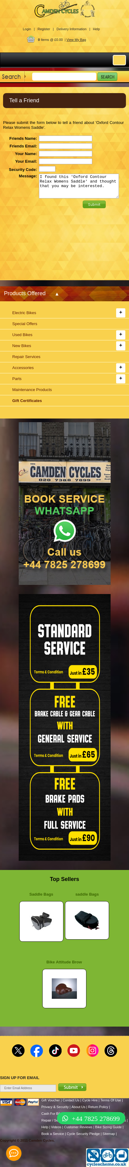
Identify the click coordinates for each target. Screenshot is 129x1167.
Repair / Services (54, 1120)
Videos (56, 1127)
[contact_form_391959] (13, 1153)
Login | (29, 29)
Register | (45, 29)
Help (96, 29)
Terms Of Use (111, 1100)
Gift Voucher (50, 1100)
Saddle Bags (41, 894)
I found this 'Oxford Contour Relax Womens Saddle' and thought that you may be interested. (79, 188)
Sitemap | (110, 1134)
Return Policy (98, 1107)
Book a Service (52, 1134)
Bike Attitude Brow (64, 962)
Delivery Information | (73, 29)
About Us (78, 1107)
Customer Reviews (78, 1127)
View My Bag (76, 40)
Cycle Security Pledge (83, 1134)
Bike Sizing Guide (108, 1127)
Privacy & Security (55, 1107)
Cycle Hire (90, 1100)
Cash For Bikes (52, 1113)
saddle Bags (87, 894)
